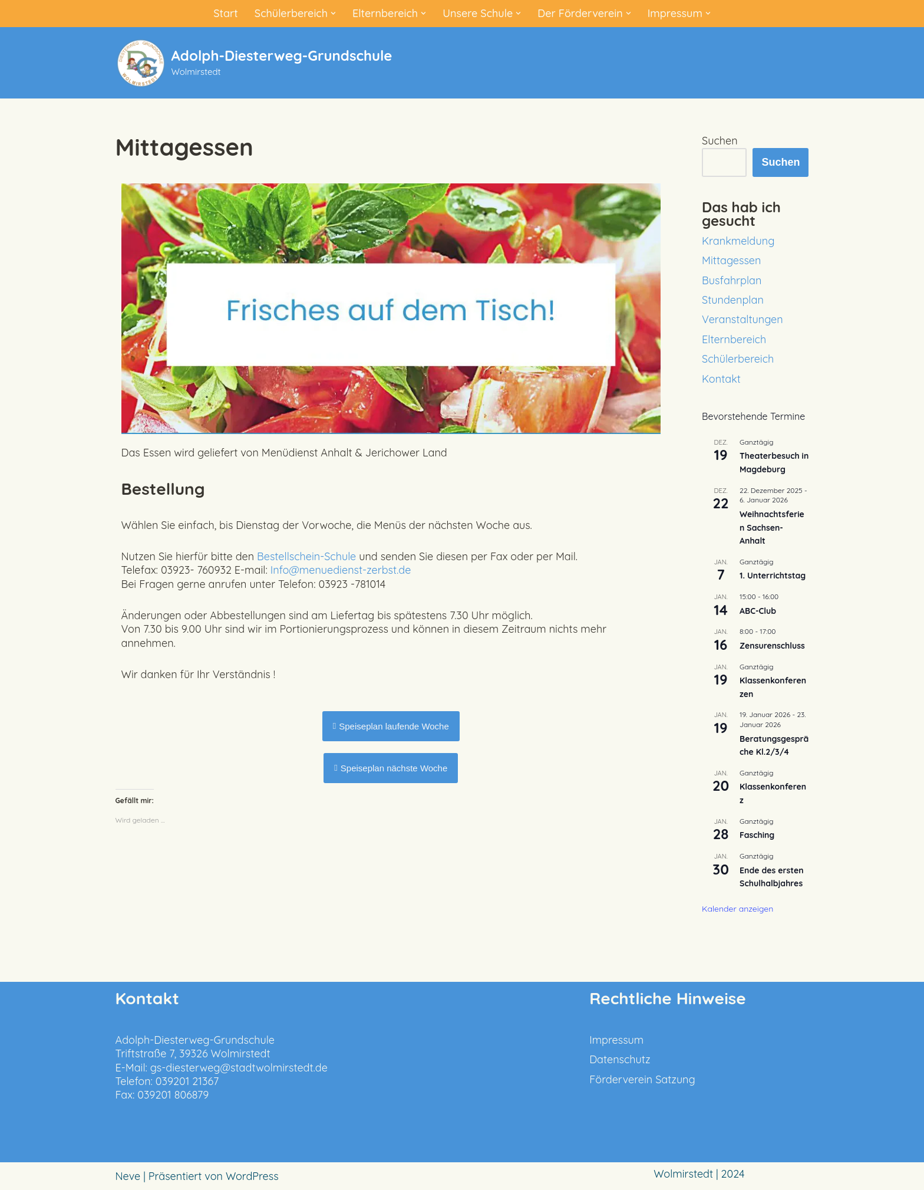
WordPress (252, 1176)
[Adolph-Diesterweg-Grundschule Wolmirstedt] (254, 63)
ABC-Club (758, 611)
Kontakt (721, 379)
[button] (333, 13)
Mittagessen (731, 260)
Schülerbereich (738, 359)
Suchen (719, 140)
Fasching (757, 835)
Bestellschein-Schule (306, 556)
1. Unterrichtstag (773, 575)
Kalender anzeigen (737, 908)
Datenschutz (619, 1059)
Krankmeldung (738, 241)
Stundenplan (733, 300)
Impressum (616, 1040)
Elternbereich (734, 339)
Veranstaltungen (742, 319)
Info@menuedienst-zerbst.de (340, 570)
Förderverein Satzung (642, 1079)
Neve (128, 1176)
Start (225, 13)
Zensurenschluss (772, 645)
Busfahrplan (731, 280)
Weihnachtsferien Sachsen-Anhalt (772, 527)
